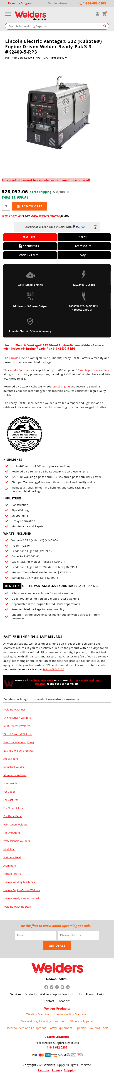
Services (15, 994)
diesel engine (61, 386)
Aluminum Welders (14, 775)
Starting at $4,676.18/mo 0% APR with (55, 227)
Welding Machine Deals (17, 906)
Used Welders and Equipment (26, 1028)
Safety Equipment (60, 1028)
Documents (29, 246)
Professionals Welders (16, 841)
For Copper (10, 791)
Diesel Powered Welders (17, 734)
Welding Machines (14, 709)
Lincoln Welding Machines (19, 882)
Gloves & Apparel (81, 1021)
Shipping (70, 1070)
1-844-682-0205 (53, 669)
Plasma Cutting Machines (71, 1014)
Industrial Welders (14, 767)
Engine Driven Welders (17, 717)
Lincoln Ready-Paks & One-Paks (22, 898)
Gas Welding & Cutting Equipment (44, 1021)
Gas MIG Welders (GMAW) (18, 750)
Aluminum (9, 865)
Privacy (57, 1070)
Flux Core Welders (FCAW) (18, 742)
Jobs (80, 994)
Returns (43, 1070)
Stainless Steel (12, 857)
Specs (83, 237)
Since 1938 (39, 19)
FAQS (83, 255)
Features (29, 237)
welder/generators (41, 680)
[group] (57, 114)
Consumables (29, 255)
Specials (81, 1028)
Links (100, 994)
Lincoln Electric (19, 358)
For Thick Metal (12, 816)
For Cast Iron (11, 800)
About (90, 994)
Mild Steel (9, 849)
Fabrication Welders (15, 824)
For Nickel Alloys (13, 808)
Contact (49, 1001)
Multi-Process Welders (16, 726)
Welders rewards (49, 216)
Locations (64, 1001)
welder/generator (21, 370)
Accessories (83, 246)
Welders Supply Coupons (57, 994)
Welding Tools (99, 1028)
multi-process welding (94, 370)
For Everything (12, 832)
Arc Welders (10, 758)
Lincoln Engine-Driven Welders (21, 890)
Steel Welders (11, 783)
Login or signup (11, 216)
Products (30, 994)
